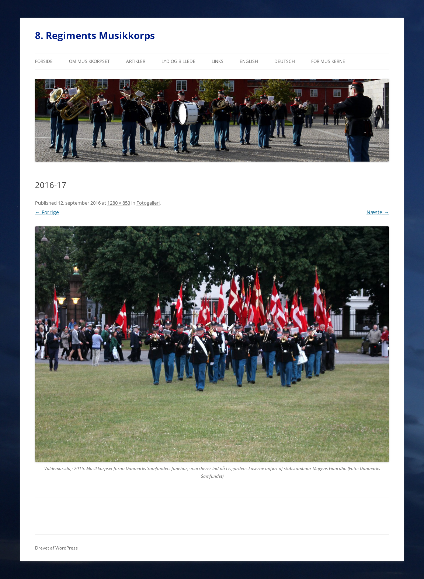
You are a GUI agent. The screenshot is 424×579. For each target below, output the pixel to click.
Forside (44, 61)
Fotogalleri (148, 203)
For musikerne (328, 61)
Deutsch (284, 61)
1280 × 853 (118, 203)
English (249, 61)
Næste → (377, 212)
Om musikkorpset (89, 61)
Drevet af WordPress (56, 548)
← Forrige (47, 212)
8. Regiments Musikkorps (95, 35)
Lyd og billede (178, 61)
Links (217, 61)
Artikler (135, 61)
